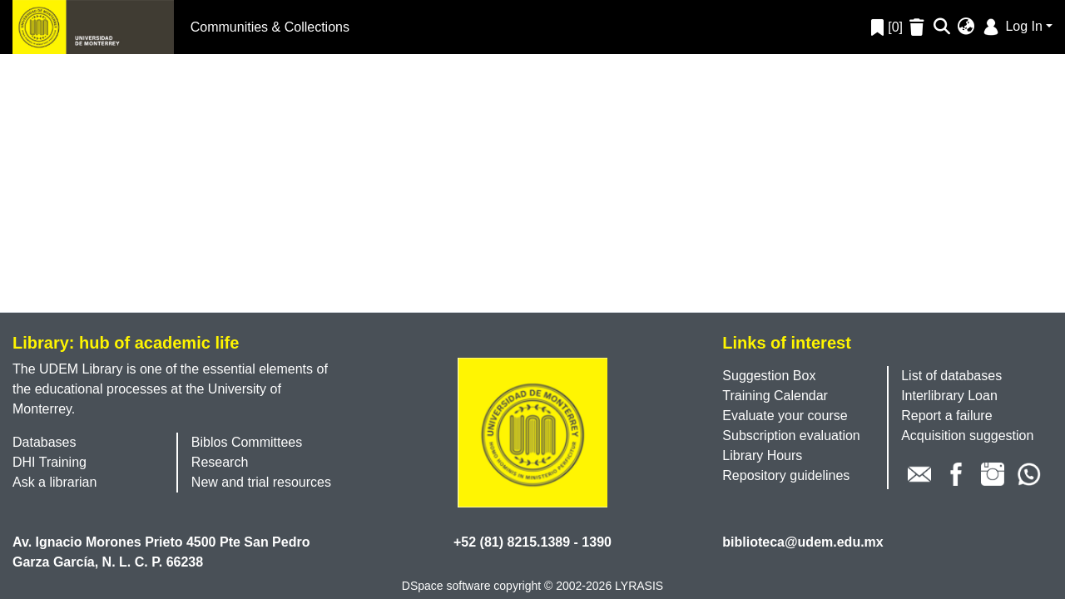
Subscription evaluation (790, 435)
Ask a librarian (54, 482)
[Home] (93, 27)
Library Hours (762, 455)
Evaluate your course (784, 415)
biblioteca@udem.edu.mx (802, 542)
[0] (887, 27)
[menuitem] (966, 27)
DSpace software (446, 585)
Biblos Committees (246, 442)
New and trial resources (261, 482)
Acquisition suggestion (967, 435)
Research (219, 462)
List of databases (951, 376)
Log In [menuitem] (1011, 26)
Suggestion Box (768, 376)
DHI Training (49, 462)
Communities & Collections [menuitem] (270, 27)
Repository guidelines (786, 475)
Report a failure (946, 415)
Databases (44, 442)
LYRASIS (639, 585)
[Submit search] (942, 27)
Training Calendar (775, 396)
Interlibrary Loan (949, 396)
